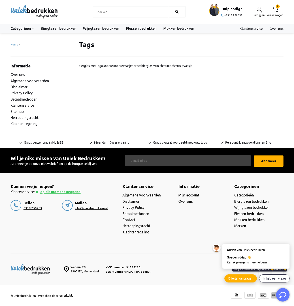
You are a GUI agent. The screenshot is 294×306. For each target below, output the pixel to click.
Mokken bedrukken (182, 28)
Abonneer (268, 160)
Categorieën (22, 28)
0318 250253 (32, 207)
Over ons (276, 28)
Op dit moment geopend (61, 191)
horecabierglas (142, 66)
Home (15, 44)
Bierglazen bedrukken (59, 28)
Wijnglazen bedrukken (102, 28)
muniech (169, 66)
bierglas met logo (91, 66)
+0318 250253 (231, 15)
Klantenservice (250, 28)
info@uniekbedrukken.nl (91, 207)
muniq (179, 66)
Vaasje (187, 66)
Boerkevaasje (122, 66)
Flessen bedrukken (144, 28)
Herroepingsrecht (24, 118)
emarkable (67, 295)
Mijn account (188, 195)
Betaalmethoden (24, 99)
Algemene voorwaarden (30, 81)
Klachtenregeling (24, 124)
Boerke (108, 66)
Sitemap (17, 112)
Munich (158, 66)
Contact (128, 219)
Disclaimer (19, 87)
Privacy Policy (22, 93)
